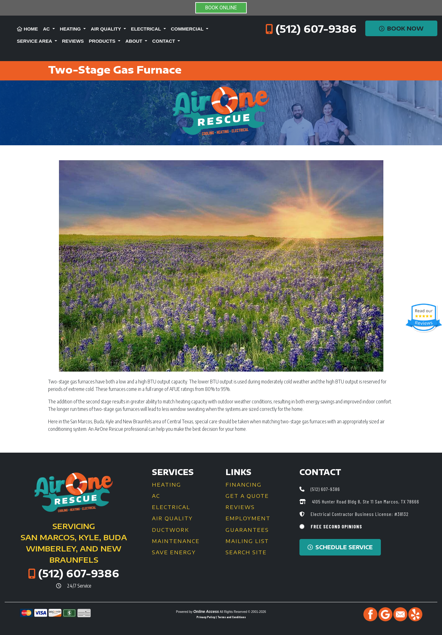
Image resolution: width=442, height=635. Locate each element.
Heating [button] (71, 28)
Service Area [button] (35, 41)
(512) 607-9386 (316, 28)
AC (156, 496)
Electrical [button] (146, 28)
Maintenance (176, 541)
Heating (166, 485)
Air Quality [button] (106, 28)
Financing (244, 485)
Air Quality (172, 518)
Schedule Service (340, 547)
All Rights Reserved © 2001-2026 (243, 611)
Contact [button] (164, 41)
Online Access (206, 611)
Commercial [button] (188, 28)
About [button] (134, 41)
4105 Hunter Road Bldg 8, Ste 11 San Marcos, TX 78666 (365, 501)
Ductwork (170, 530)
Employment (248, 518)
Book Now (401, 28)
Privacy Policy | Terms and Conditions (221, 617)
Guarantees (247, 530)
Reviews (73, 41)
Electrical (171, 507)
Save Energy (174, 552)
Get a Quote (247, 496)
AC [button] (47, 28)
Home (27, 28)
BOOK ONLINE (221, 8)
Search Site (246, 552)
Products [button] (103, 41)
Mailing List (247, 541)
